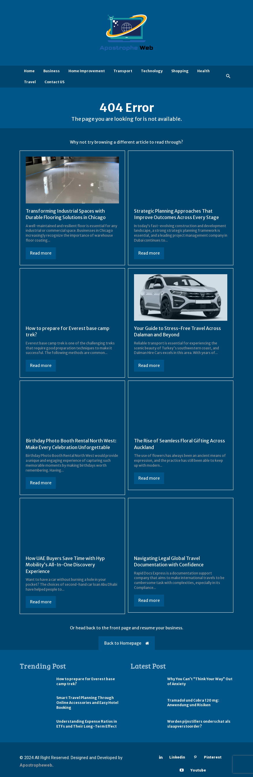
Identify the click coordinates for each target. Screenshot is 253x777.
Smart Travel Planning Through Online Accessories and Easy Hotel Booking (87, 703)
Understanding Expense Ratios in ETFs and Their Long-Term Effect (86, 723)
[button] (228, 76)
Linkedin (177, 757)
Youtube (198, 770)
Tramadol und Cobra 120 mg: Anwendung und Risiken (193, 702)
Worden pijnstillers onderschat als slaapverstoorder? (198, 723)
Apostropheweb (36, 765)
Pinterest (213, 757)
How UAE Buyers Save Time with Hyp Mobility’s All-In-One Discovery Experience (65, 564)
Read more (40, 253)
